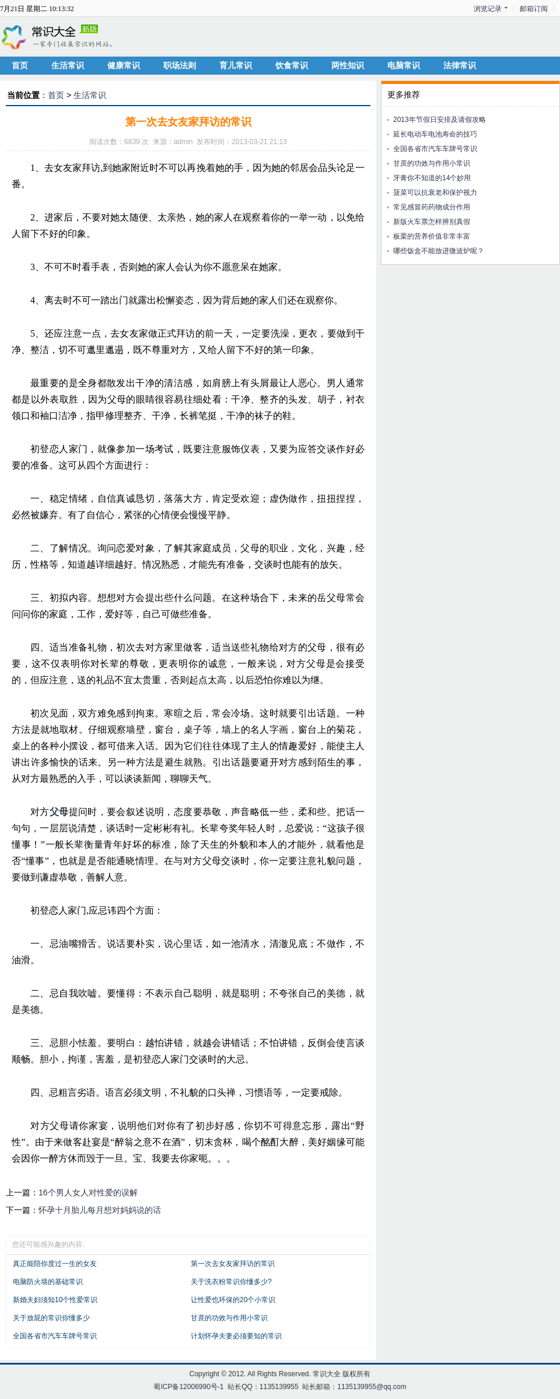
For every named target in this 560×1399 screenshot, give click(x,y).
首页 (20, 65)
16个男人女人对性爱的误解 (88, 1192)
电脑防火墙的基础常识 (48, 1282)
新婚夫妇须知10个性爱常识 (55, 1300)
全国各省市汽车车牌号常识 (55, 1336)
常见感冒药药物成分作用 (431, 207)
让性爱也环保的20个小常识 (233, 1300)
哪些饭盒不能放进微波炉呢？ (438, 251)
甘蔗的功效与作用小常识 (229, 1318)
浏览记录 (488, 9)
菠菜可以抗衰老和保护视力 (435, 192)
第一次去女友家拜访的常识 (233, 1264)
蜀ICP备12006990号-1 (188, 1387)
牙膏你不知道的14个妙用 (432, 178)
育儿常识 (235, 65)
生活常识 (67, 65)
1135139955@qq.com (371, 1387)
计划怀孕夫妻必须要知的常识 (236, 1336)
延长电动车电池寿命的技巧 (435, 134)
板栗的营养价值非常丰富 (431, 236)
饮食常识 (291, 65)
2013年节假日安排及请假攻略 (439, 120)
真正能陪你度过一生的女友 (55, 1264)
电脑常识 (403, 65)
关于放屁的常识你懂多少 (51, 1318)
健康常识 (123, 65)
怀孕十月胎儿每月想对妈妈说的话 (99, 1210)
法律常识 (459, 65)
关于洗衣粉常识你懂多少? (231, 1282)
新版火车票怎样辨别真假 (431, 222)
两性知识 (347, 65)
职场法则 (179, 65)
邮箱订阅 (534, 9)
